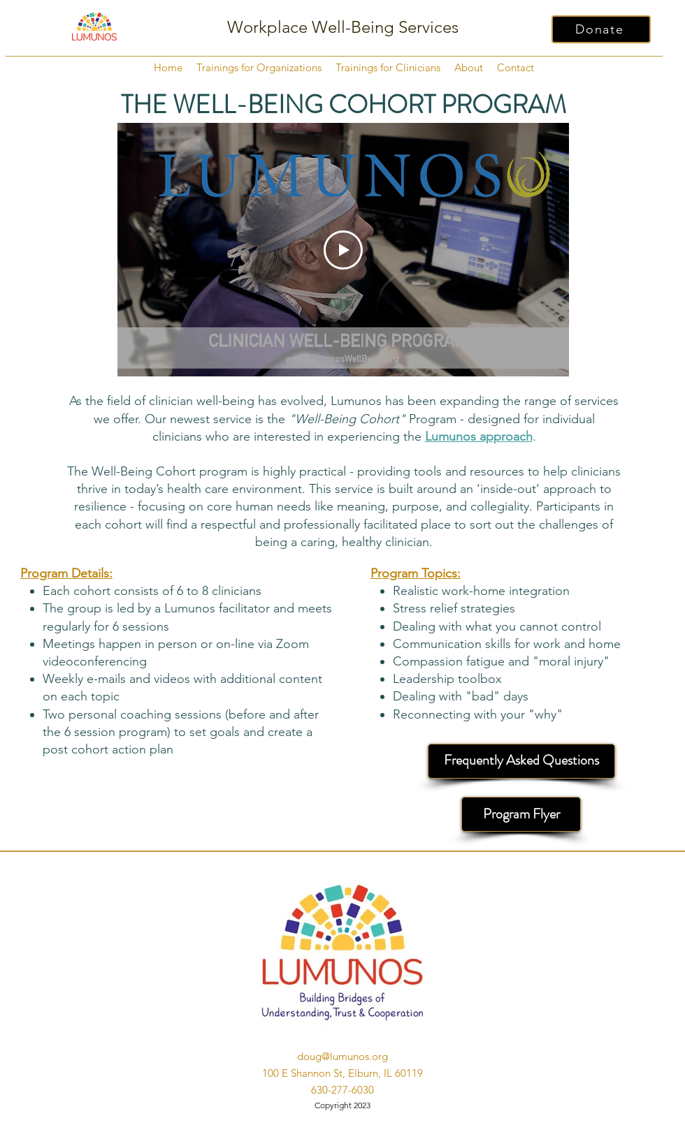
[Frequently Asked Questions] (521, 761)
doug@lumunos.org (342, 1056)
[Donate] (601, 29)
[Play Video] (343, 250)
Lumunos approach (479, 436)
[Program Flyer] (521, 814)
